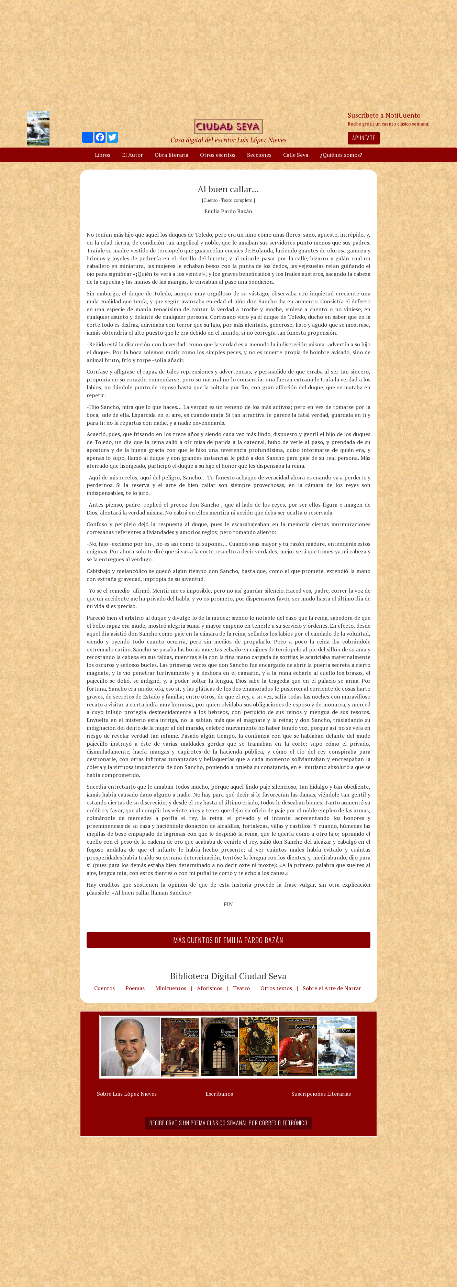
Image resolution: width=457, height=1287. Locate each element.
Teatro (241, 988)
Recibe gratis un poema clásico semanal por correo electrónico (228, 1123)
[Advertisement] (228, 55)
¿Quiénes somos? (341, 155)
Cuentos (104, 988)
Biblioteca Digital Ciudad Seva (228, 976)
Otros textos (276, 988)
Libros (102, 155)
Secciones (259, 155)
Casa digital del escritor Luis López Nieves (228, 140)
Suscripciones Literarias (321, 1093)
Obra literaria (171, 155)
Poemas (135, 988)
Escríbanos (219, 1093)
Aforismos (209, 988)
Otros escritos (217, 155)
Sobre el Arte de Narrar (332, 988)
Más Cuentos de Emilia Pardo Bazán (228, 940)
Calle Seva (295, 155)
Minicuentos (170, 988)
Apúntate (363, 138)
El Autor (132, 155)
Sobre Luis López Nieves (127, 1093)
